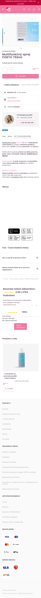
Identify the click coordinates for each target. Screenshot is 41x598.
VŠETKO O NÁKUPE (9, 452)
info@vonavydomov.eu (11, 414)
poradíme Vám (17, 177)
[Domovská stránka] (8, 9)
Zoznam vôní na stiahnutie (12, 522)
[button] (21, 365)
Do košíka (20, 76)
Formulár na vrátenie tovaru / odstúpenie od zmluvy (19, 483)
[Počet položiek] (8, 69)
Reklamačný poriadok (10, 477)
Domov (5, 279)
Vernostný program (10, 517)
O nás (4, 502)
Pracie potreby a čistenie (16, 279)
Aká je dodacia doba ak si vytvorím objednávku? (20, 268)
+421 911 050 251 (8, 419)
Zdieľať (5, 130)
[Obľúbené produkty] (29, 9)
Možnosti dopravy (14, 101)
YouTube (5, 439)
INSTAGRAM (6, 429)
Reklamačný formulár (10, 489)
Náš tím (5, 507)
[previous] (4, 33)
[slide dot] (19, 48)
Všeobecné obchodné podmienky (15, 467)
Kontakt (5, 409)
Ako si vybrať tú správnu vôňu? (20, 258)
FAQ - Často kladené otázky (22, 136)
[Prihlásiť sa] (34, 9)
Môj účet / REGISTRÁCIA (11, 512)
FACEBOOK (6, 424)
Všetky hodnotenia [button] (20, 326)
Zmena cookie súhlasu (9, 590)
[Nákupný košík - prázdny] (38, 9)
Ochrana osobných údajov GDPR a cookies (19, 472)
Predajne (5, 457)
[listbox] (20, 32)
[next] (36, 33)
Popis (4, 136)
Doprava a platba (9, 462)
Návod (10, 136)
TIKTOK (4, 434)
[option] (20, 32)
